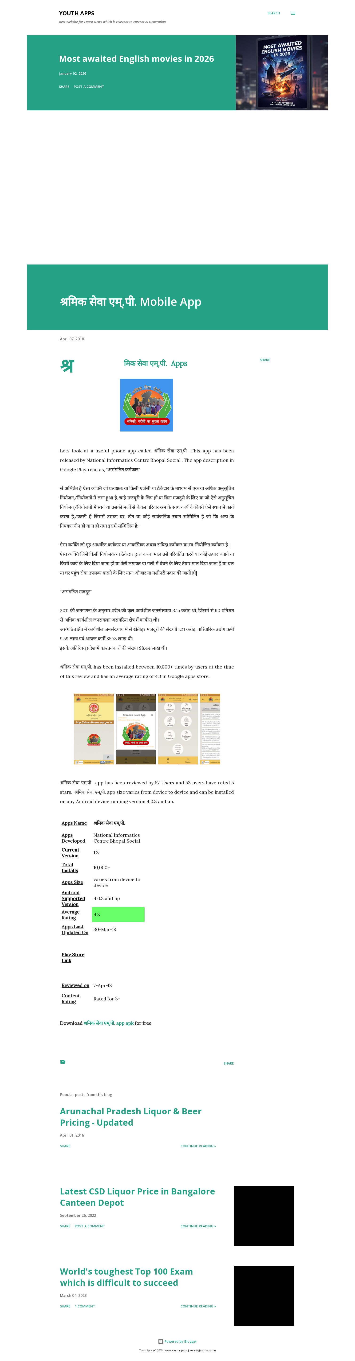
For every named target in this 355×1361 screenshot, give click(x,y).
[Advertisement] (168, 194)
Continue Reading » (198, 1146)
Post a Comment (89, 86)
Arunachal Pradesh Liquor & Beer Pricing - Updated (131, 1116)
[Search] (274, 13)
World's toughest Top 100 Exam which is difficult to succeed (126, 1277)
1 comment (85, 1306)
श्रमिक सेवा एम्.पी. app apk (109, 1023)
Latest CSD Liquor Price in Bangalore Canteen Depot (137, 1197)
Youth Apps (76, 13)
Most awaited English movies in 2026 (136, 58)
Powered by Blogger (177, 1341)
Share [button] (64, 86)
